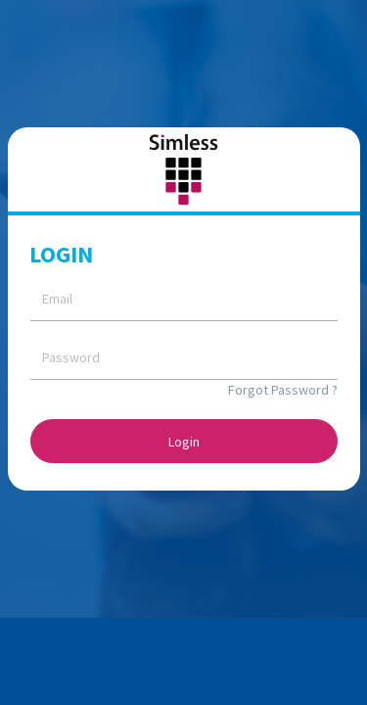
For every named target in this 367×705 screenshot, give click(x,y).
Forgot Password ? (283, 390)
